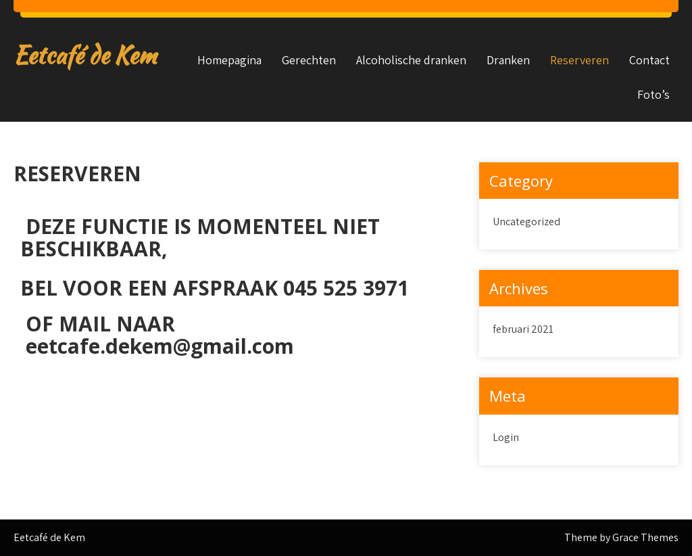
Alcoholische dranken (411, 60)
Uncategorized (526, 221)
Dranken (508, 60)
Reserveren (579, 60)
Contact (649, 60)
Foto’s (653, 94)
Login (506, 437)
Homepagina (229, 60)
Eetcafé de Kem (85, 55)
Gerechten (309, 60)
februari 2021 (523, 329)
